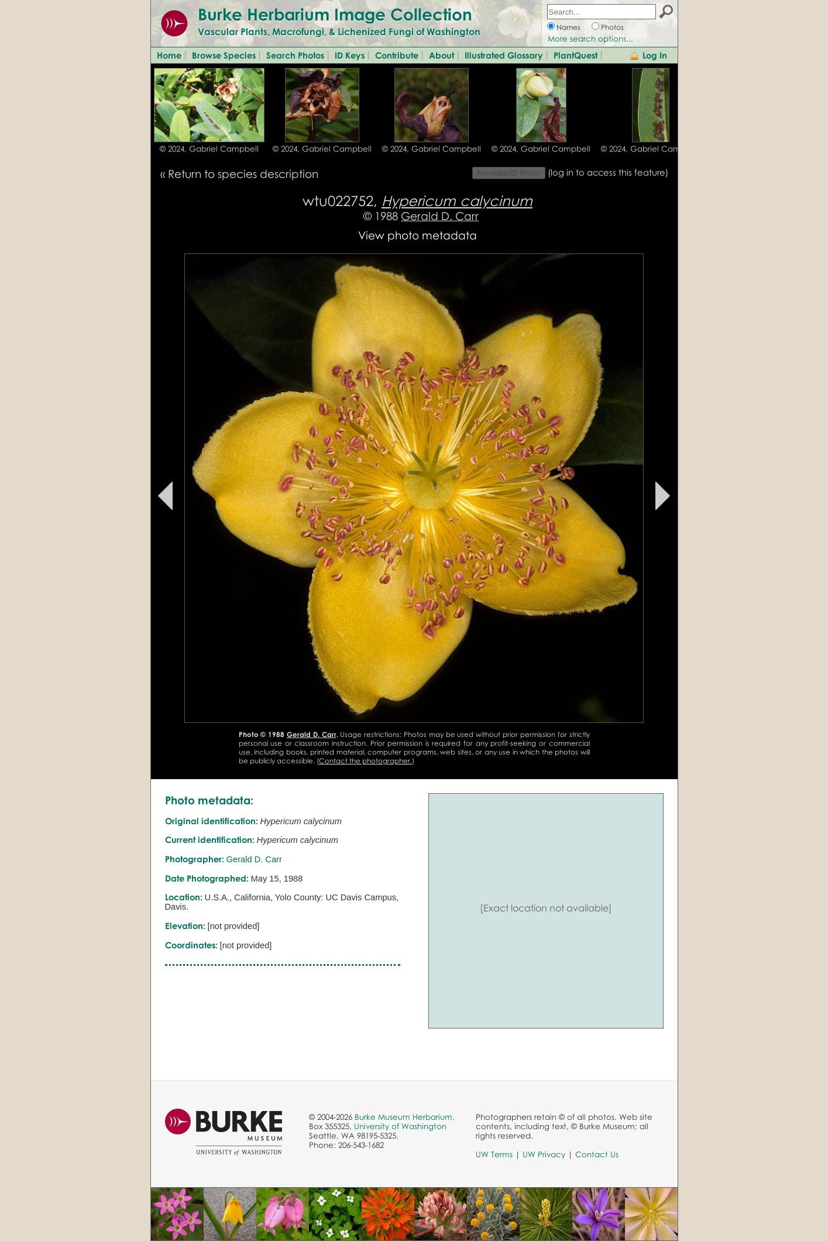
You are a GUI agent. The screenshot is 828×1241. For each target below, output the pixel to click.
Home (169, 55)
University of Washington (400, 1126)
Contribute (396, 55)
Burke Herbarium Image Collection (335, 14)
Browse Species (224, 55)
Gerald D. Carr (440, 215)
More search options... (590, 38)
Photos (612, 27)
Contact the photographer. (365, 760)
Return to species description (243, 173)
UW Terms (494, 1154)
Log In (655, 55)
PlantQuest (575, 55)
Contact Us (597, 1154)
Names (568, 27)
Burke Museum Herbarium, (405, 1117)
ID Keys (350, 55)
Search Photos (295, 55)
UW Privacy (544, 1154)
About (441, 55)
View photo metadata (417, 235)
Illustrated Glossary (504, 55)
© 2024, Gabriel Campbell (209, 148)
